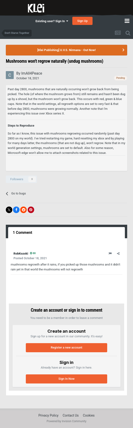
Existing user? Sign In (52, 21)
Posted (30, 258)
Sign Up (82, 21)
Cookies (89, 415)
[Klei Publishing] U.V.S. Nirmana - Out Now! (66, 50)
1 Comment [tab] (22, 232)
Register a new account (66, 347)
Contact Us (71, 415)
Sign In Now (66, 378)
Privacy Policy (48, 415)
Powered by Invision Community (66, 421)
